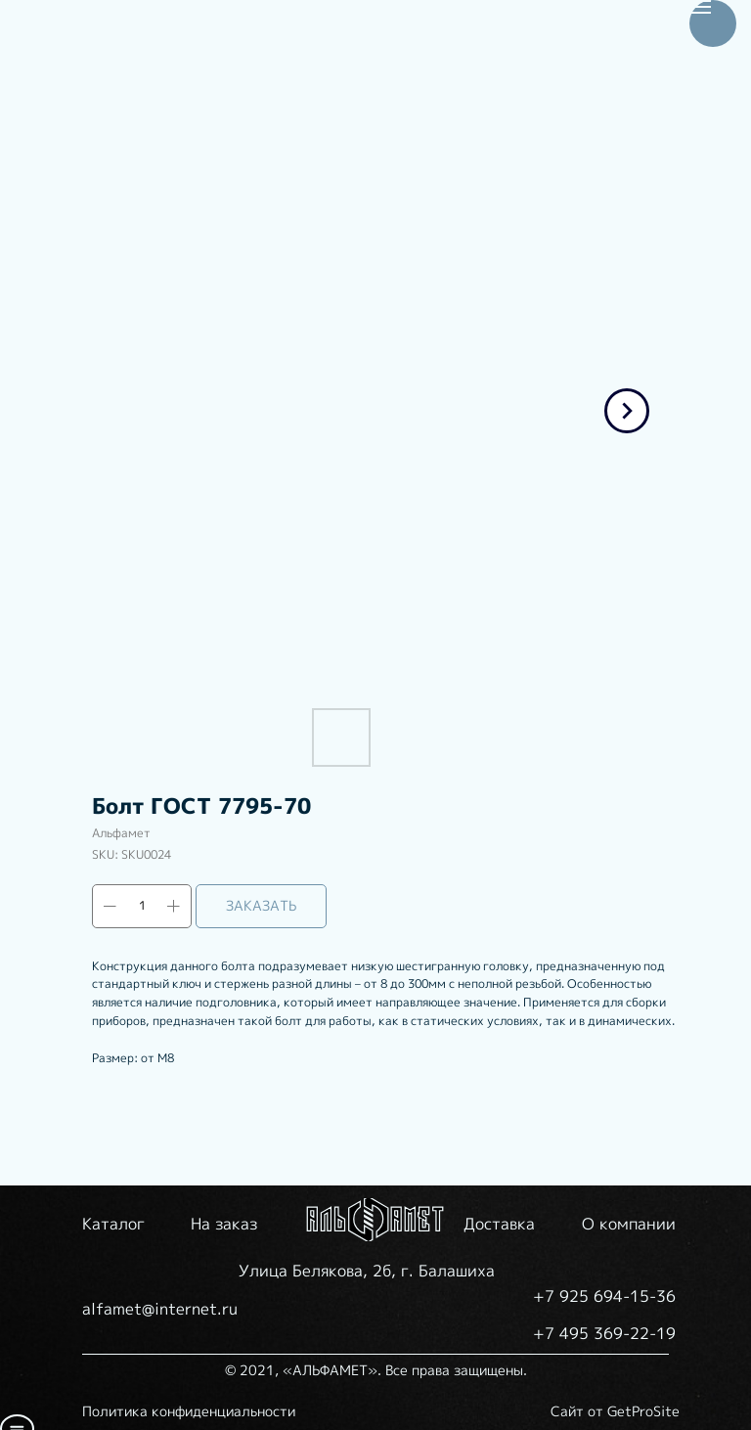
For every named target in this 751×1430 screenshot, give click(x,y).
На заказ (224, 1223)
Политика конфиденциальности (188, 1411)
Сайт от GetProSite (615, 1411)
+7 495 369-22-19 (604, 1333)
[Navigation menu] (700, 7)
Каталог (113, 1223)
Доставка (499, 1223)
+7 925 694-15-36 (604, 1296)
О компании (629, 1223)
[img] (375, 1219)
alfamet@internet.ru (160, 1308)
